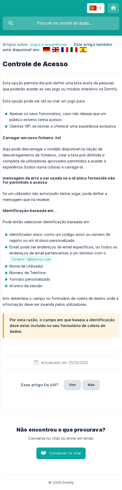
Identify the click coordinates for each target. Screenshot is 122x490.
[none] (95, 8)
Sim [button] (72, 385)
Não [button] (91, 385)
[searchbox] (61, 23)
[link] (46, 49)
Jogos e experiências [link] (48, 44)
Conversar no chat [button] (65, 453)
